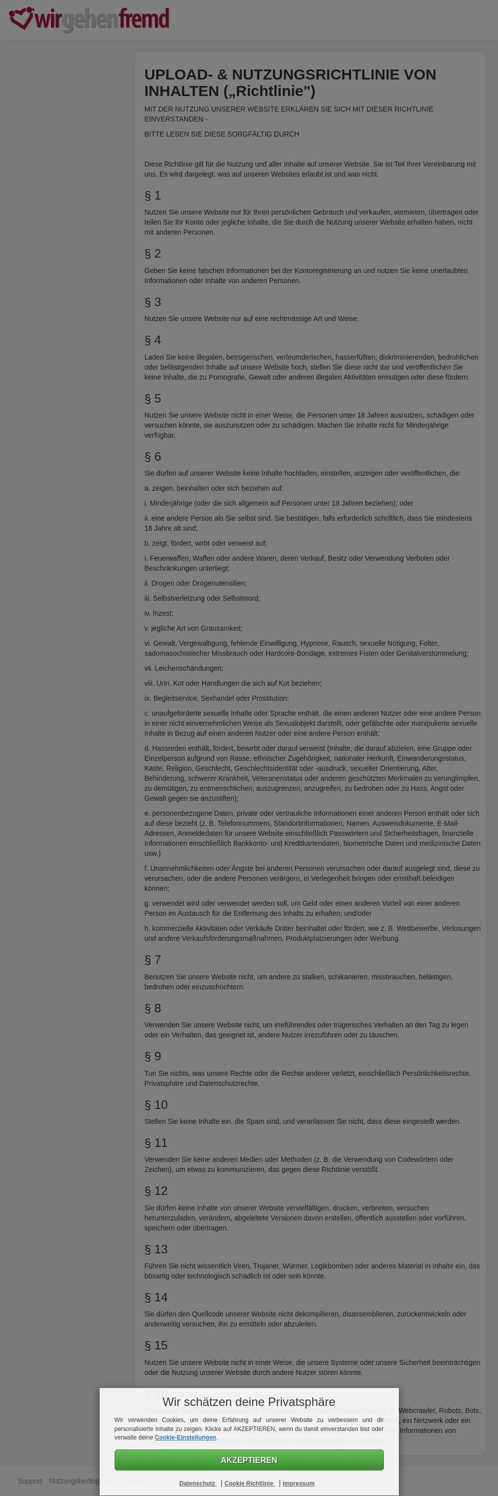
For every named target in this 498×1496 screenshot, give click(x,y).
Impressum (299, 1483)
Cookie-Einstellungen (185, 1437)
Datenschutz (198, 1483)
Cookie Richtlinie (249, 1483)
